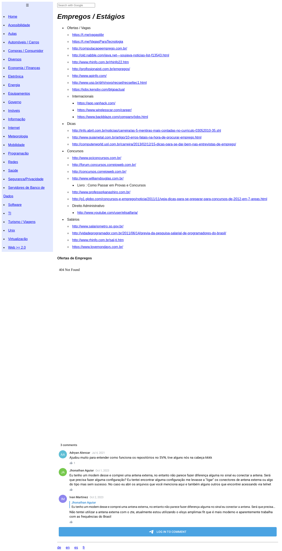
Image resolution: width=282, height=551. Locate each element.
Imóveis (14, 110)
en (68, 547)
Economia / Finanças (24, 68)
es (76, 547)
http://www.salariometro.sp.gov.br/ (97, 226)
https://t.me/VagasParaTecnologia (97, 41)
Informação (16, 119)
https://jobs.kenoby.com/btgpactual (98, 89)
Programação (18, 153)
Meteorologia (18, 136)
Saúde (13, 170)
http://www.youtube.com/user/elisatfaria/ (107, 212)
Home (12, 16)
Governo (14, 102)
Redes (13, 162)
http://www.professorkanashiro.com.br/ (101, 192)
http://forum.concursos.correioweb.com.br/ (104, 165)
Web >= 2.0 (17, 247)
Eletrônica (15, 76)
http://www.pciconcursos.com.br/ (96, 158)
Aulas (12, 33)
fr (84, 547)
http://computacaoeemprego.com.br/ (99, 48)
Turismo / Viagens (21, 222)
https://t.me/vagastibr (88, 35)
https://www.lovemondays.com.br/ (97, 247)
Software (15, 205)
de (59, 547)
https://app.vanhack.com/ (96, 103)
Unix (11, 230)
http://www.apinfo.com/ (89, 76)
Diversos (14, 59)
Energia (14, 85)
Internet (14, 128)
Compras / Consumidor (25, 51)
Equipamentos (19, 93)
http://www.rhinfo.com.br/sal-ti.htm (98, 240)
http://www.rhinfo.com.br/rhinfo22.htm (100, 62)
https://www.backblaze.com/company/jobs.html (112, 117)
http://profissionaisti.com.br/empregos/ (101, 69)
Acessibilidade (19, 25)
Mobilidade (16, 145)
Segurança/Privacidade (25, 179)
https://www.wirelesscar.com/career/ (104, 110)
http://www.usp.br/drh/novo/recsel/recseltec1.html (109, 82)
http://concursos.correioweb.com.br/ (99, 171)
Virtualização (18, 239)
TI (9, 213)
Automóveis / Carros (23, 42)
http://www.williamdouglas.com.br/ (97, 178)
